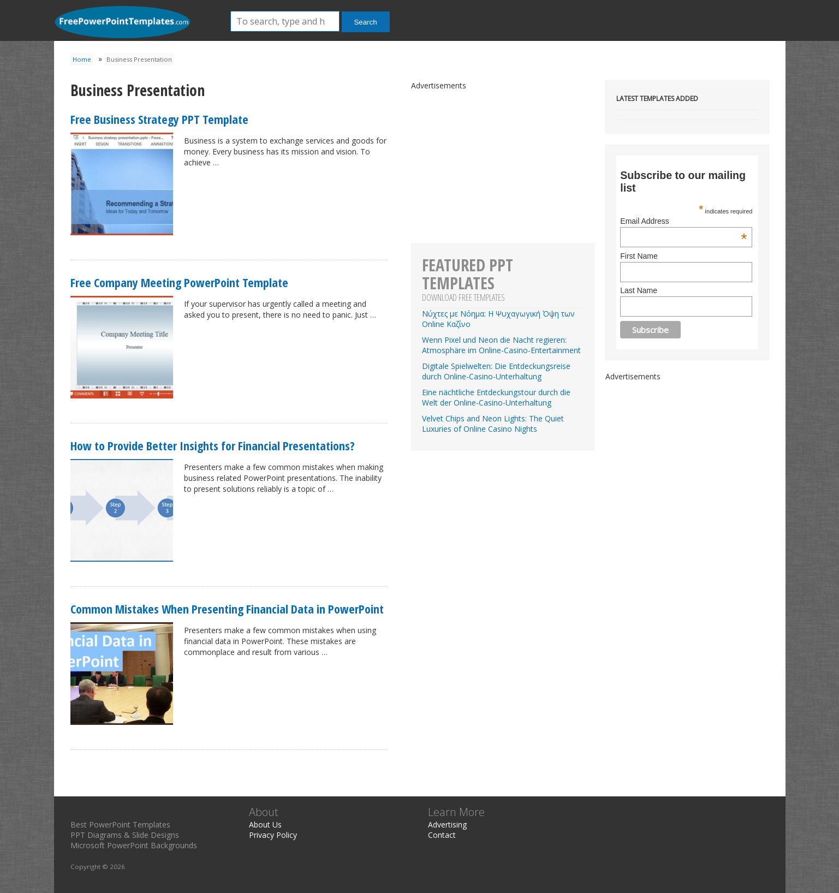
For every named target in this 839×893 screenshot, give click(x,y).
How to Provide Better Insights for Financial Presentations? (212, 445)
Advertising (447, 824)
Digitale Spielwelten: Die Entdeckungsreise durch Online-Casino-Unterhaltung (496, 371)
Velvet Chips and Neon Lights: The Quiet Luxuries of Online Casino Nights (493, 423)
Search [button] (365, 22)
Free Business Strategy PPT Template (159, 119)
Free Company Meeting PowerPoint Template (179, 282)
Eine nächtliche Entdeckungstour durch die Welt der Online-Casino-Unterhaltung (496, 397)
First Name (638, 256)
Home (82, 59)
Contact (442, 835)
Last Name (638, 290)
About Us (265, 824)
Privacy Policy (273, 835)
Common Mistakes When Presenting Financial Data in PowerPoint (227, 608)
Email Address (683, 221)
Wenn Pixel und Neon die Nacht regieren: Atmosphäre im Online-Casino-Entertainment (501, 345)
